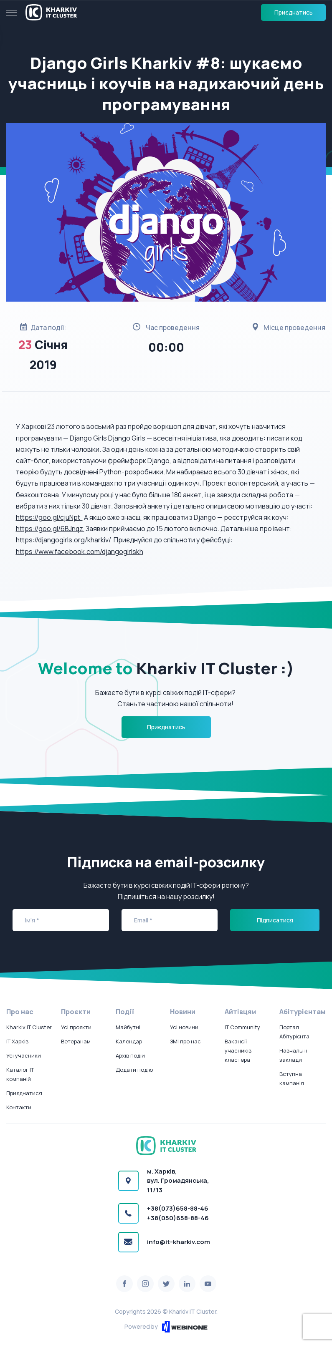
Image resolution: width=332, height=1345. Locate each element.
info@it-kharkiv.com (178, 1241)
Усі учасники (23, 1055)
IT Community (242, 1027)
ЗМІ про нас (185, 1041)
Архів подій (130, 1055)
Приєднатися (24, 1093)
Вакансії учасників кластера (238, 1050)
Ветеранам (76, 1041)
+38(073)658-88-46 (177, 1208)
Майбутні (128, 1027)
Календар (129, 1041)
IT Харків (17, 1041)
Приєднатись (293, 12)
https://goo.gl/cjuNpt (49, 517)
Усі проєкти (76, 1027)
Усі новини (184, 1027)
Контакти (18, 1107)
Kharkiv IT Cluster (29, 1027)
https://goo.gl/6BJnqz (50, 528)
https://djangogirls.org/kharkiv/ (63, 539)
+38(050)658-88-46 (178, 1218)
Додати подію (134, 1069)
